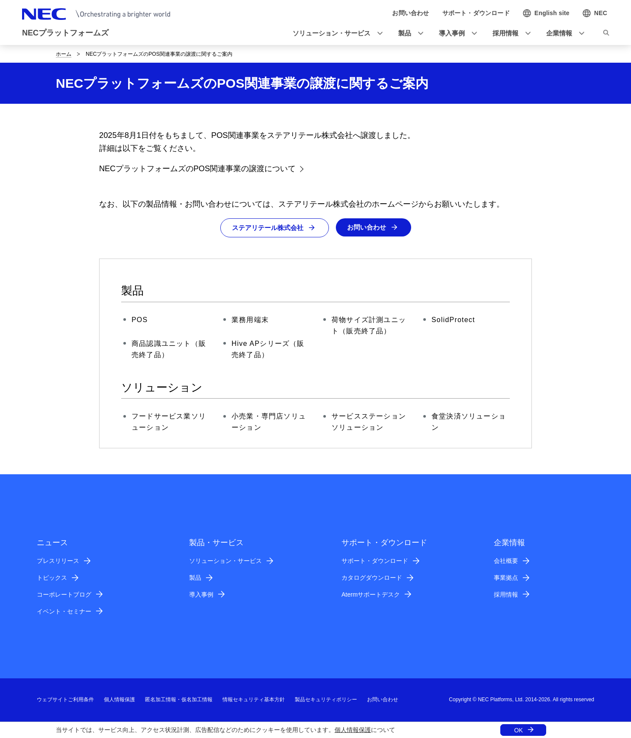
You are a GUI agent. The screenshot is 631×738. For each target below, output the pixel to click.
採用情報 (506, 594)
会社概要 (506, 561)
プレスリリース (58, 561)
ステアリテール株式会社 (266, 228)
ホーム (63, 54)
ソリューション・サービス (225, 561)
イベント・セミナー (64, 611)
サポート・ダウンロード (374, 561)
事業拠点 (506, 578)
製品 (195, 578)
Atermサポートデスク (370, 594)
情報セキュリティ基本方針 (253, 700)
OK (518, 730)
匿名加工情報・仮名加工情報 (178, 700)
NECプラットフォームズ (65, 33)
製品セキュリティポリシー (326, 700)
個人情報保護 (353, 729)
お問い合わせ (369, 227)
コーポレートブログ (64, 594)
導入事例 (201, 594)
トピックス (52, 578)
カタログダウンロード (371, 578)
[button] (335, 33)
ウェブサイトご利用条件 (65, 700)
